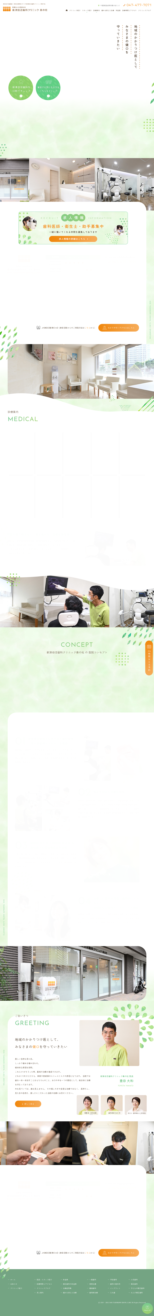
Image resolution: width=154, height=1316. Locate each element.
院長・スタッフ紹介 (44, 1279)
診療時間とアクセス (129, 10)
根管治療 (92, 1284)
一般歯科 (92, 1279)
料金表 (118, 10)
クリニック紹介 (74, 10)
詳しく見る (28, 1103)
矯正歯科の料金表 (70, 1284)
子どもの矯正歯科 (137, 1288)
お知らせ (13, 1284)
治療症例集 (67, 1288)
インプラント (115, 1288)
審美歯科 (92, 1288)
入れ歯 (112, 1292)
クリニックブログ (144, 10)
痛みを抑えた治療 (107, 10)
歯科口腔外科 (115, 1284)
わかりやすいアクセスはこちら (119, 328)
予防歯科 (113, 1279)
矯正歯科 (134, 1284)
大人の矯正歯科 (137, 1292)
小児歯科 (134, 1279)
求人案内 (40, 1292)
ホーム (13, 1279)
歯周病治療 (93, 1292)
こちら (87, 327)
